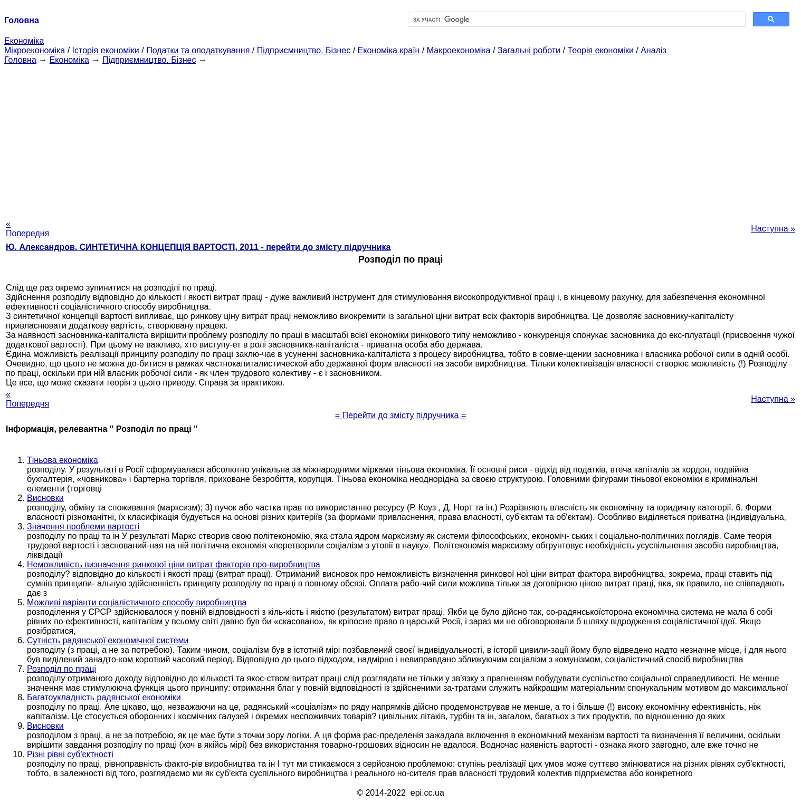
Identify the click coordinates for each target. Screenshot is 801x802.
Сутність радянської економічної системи (107, 640)
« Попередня (27, 228)
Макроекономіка (459, 50)
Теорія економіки (600, 50)
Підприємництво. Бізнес (304, 50)
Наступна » (773, 228)
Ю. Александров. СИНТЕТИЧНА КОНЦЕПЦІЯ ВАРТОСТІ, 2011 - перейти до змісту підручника (198, 247)
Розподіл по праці (61, 668)
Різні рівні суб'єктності (70, 754)
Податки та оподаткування (198, 50)
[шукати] (575, 19)
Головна (20, 59)
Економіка (24, 40)
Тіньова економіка (62, 460)
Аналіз (653, 50)
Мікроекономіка (34, 50)
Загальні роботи (529, 50)
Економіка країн (389, 50)
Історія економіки (105, 50)
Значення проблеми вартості (83, 526)
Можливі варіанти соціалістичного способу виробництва (136, 602)
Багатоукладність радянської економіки (104, 697)
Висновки (45, 498)
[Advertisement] (400, 138)
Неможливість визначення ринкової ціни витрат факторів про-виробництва (173, 564)
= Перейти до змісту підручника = (400, 415)
